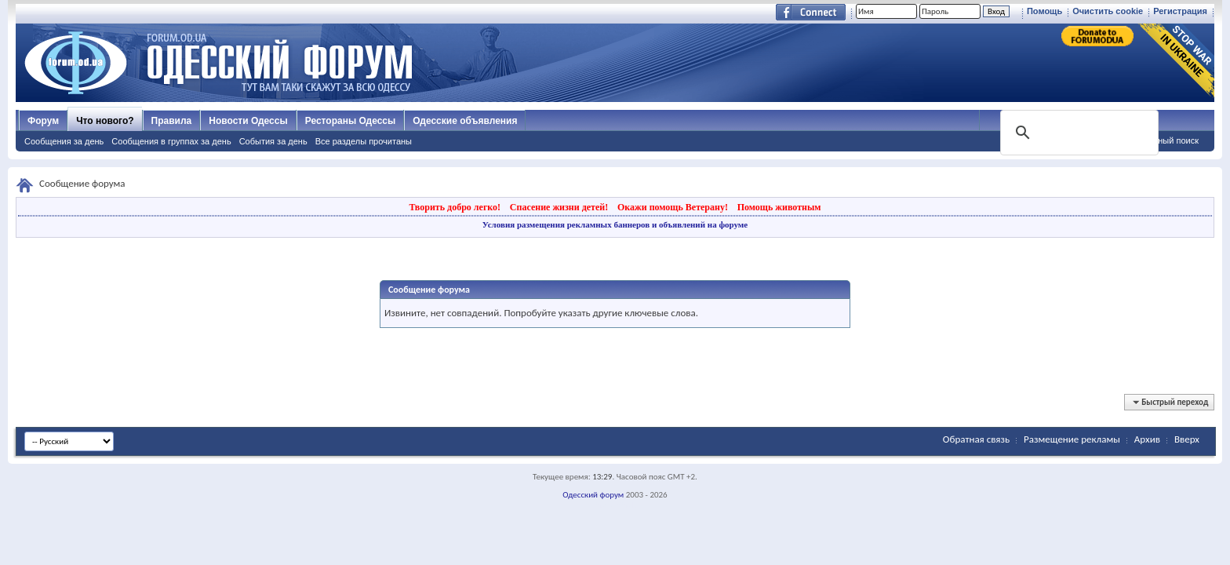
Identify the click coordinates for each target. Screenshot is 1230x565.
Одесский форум (593, 495)
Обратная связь (976, 439)
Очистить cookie (1107, 11)
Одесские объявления (465, 120)
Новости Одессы (248, 120)
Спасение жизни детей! (559, 207)
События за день (273, 141)
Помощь (1044, 11)
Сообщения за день (64, 141)
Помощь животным (779, 207)
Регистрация (1180, 11)
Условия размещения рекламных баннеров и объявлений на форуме (615, 224)
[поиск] (1078, 132)
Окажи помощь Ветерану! (672, 207)
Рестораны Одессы (350, 120)
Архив (1147, 439)
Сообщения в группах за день (171, 141)
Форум (43, 120)
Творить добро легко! (454, 207)
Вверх (1186, 439)
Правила (171, 120)
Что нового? (104, 120)
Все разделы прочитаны (363, 141)
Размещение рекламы (1072, 439)
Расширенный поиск (1158, 140)
